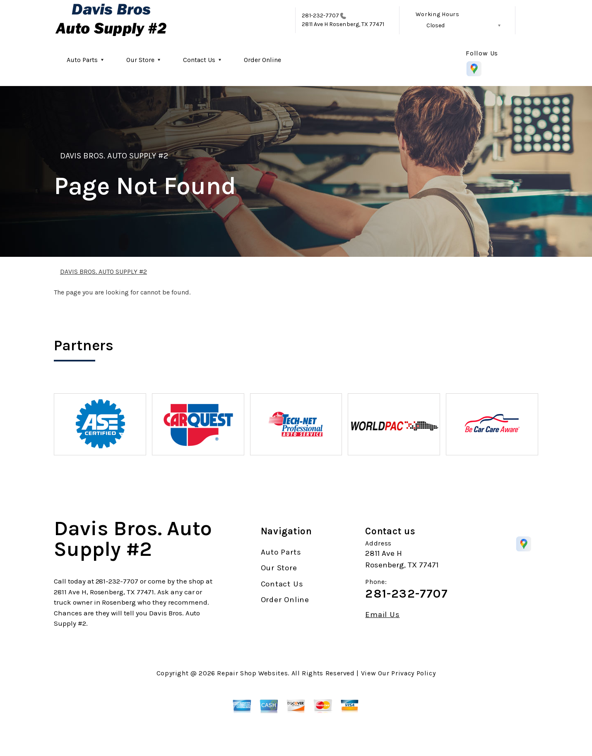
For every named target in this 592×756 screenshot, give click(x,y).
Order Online (262, 60)
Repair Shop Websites (252, 673)
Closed (435, 25)
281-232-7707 (320, 15)
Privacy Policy (413, 673)
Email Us (382, 615)
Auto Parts (82, 60)
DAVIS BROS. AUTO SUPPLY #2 (114, 155)
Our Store (140, 60)
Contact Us (199, 60)
